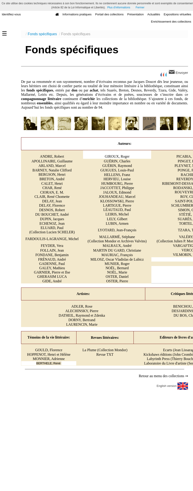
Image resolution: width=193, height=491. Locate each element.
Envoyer (178, 72)
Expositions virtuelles (177, 14)
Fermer (140, 7)
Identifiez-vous (11, 14)
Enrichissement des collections (171, 21)
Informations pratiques (77, 14)
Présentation (135, 14)
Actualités (153, 14)
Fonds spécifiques (42, 34)
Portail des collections (109, 14)
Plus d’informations (118, 7)
